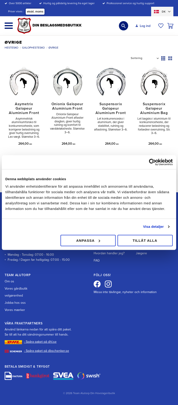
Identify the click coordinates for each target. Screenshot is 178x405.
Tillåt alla (145, 240)
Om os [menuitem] (9, 281)
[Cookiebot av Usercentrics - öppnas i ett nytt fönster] (152, 162)
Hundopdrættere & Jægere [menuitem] (149, 250)
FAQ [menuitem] (97, 260)
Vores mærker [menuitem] (15, 310)
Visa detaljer (153, 227)
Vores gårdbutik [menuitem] (16, 289)
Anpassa (88, 240)
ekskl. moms (35, 11)
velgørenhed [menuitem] (14, 295)
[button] (9, 26)
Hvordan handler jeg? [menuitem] (109, 253)
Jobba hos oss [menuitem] (15, 303)
